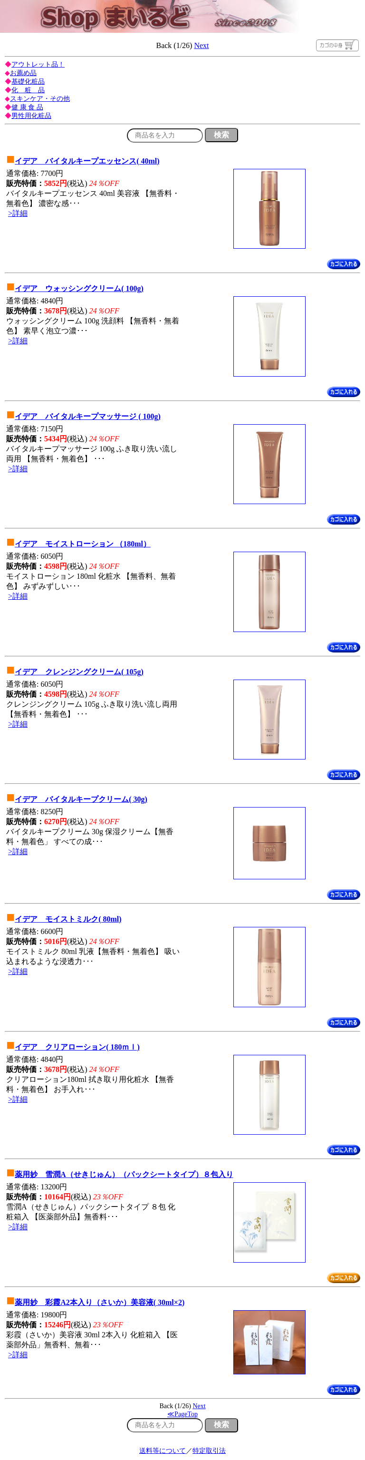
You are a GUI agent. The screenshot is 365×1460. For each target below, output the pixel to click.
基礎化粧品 (28, 81)
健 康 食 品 (27, 107)
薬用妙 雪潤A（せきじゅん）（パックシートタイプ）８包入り (124, 1174)
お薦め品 (23, 73)
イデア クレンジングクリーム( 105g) (79, 672)
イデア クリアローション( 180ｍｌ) (77, 1047)
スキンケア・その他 (40, 98)
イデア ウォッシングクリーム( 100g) (79, 288)
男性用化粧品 (31, 115)
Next (201, 45)
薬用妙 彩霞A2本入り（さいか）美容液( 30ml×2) (99, 1302)
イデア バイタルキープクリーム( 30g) (81, 799)
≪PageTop (182, 1414)
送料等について (162, 1450)
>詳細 (18, 213)
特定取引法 (209, 1450)
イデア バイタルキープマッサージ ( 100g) (88, 416)
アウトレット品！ (38, 64)
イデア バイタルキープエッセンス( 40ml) (87, 161)
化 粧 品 (28, 90)
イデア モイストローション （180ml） (83, 544)
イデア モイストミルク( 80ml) (68, 919)
